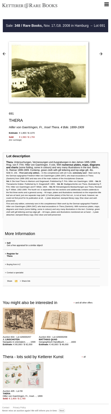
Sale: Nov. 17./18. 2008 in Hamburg (48, 26)
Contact (5, 407)
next (62, 410)
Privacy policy (19, 407)
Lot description (18, 156)
